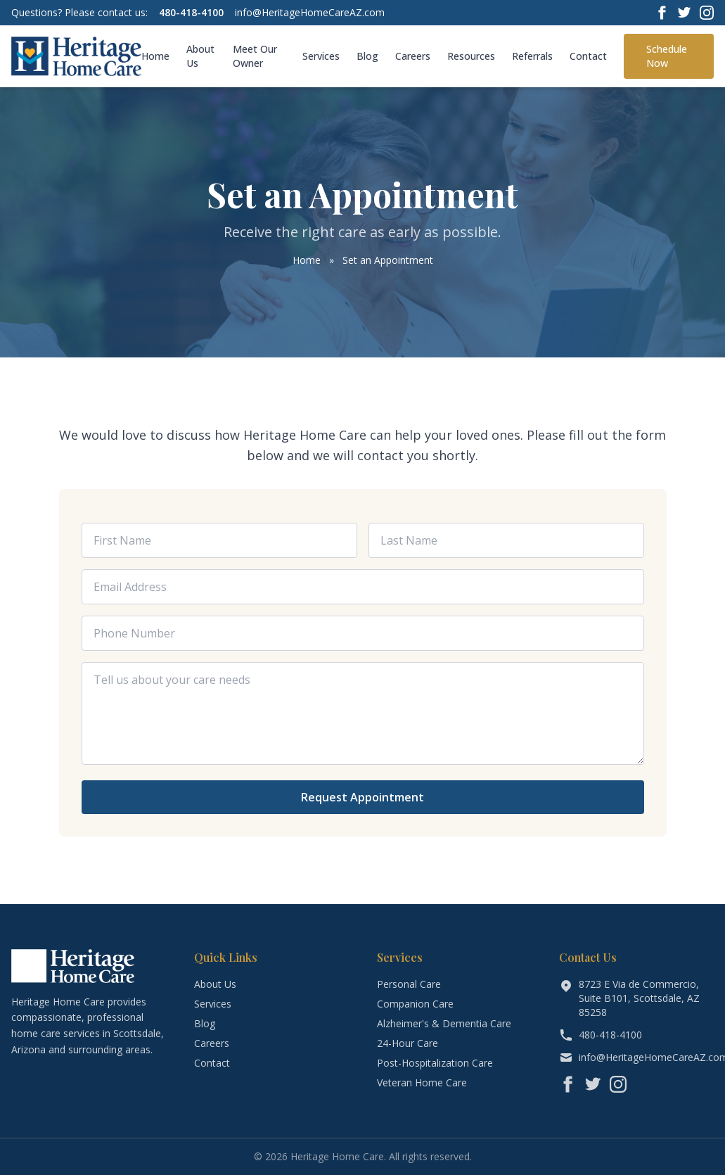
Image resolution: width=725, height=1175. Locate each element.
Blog (367, 56)
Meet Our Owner (255, 56)
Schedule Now (666, 56)
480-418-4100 (191, 12)
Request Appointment (362, 797)
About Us (200, 56)
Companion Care (415, 1003)
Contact (588, 56)
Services (321, 56)
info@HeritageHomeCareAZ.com (310, 12)
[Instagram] (707, 13)
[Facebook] (662, 13)
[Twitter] (684, 13)
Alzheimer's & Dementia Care (444, 1023)
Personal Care (409, 984)
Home (155, 56)
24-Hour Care (407, 1043)
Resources (471, 56)
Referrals (532, 56)
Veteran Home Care (422, 1082)
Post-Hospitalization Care (435, 1062)
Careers (412, 56)
